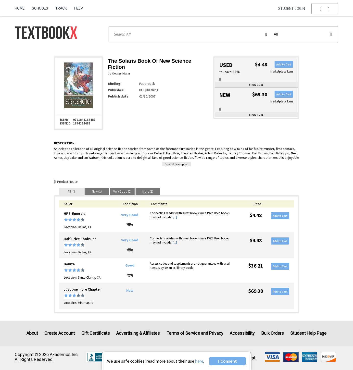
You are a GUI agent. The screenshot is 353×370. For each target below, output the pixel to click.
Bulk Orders (272, 333)
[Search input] (223, 34)
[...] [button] (175, 217)
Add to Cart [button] (283, 64)
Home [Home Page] (20, 8)
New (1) (97, 191)
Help (78, 8)
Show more (256, 84)
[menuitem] (21, 6)
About (32, 333)
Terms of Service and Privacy (194, 333)
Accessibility (242, 333)
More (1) (147, 191)
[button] (324, 8)
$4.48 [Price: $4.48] (256, 215)
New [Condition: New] (129, 290)
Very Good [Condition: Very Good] (129, 215)
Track (61, 8)
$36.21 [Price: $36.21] (255, 265)
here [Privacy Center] (199, 361)
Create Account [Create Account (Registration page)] (59, 333)
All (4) (71, 191)
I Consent (227, 361)
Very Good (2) (122, 191)
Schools (40, 8)
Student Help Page (308, 333)
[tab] (71, 191)
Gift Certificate (95, 333)
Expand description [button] (177, 164)
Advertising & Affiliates (138, 333)
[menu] (324, 8)
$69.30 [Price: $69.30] (255, 291)
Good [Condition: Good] (129, 265)
